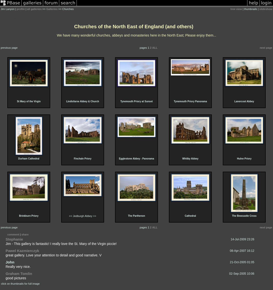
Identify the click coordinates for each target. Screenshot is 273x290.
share (25, 234)
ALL (154, 47)
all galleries (34, 9)
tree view (236, 9)
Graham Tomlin (19, 273)
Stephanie (14, 239)
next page (266, 47)
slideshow (265, 9)
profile (21, 9)
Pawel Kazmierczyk (22, 251)
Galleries (52, 9)
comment (13, 234)
